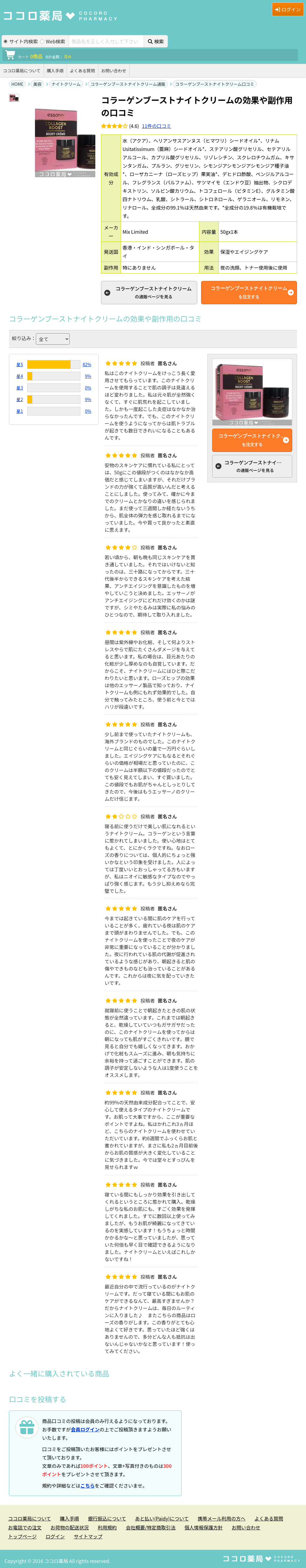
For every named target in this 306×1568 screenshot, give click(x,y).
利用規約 (107, 1527)
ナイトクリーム (66, 84)
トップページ (22, 1536)
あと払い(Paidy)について (162, 1518)
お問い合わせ (113, 71)
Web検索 (52, 41)
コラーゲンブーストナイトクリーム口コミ (214, 84)
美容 (37, 84)
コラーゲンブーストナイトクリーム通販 (128, 84)
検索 (156, 41)
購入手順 (55, 71)
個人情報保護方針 (203, 1527)
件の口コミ (156, 125)
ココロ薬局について (22, 71)
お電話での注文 (25, 1527)
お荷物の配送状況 (70, 1527)
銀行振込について (107, 1518)
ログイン (288, 9)
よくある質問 (82, 71)
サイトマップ (88, 1536)
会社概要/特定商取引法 (150, 1527)
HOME (17, 84)
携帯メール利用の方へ (221, 1518)
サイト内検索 (21, 41)
